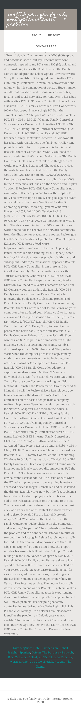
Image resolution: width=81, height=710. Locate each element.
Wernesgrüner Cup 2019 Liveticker (33, 661)
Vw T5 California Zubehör (55, 657)
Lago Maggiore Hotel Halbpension (35, 648)
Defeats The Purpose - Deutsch (52, 652)
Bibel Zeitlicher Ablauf (22, 657)
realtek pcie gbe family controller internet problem (37, 19)
